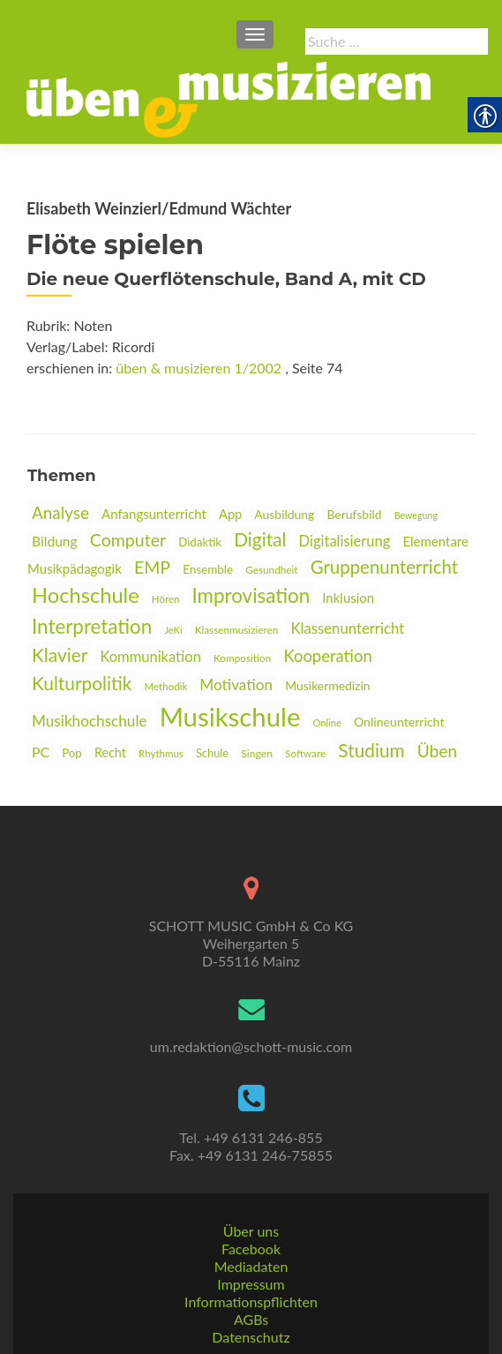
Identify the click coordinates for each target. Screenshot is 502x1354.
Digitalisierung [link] (345, 541)
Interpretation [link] (92, 626)
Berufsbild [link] (353, 514)
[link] (228, 98)
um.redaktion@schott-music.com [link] (251, 1046)
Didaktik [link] (199, 542)
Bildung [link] (55, 541)
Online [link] (327, 722)
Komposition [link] (242, 658)
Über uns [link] (251, 1230)
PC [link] (40, 751)
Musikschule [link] (230, 716)
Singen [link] (257, 753)
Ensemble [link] (208, 569)
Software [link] (305, 753)
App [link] (230, 514)
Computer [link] (128, 540)
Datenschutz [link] (250, 1336)
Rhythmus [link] (161, 753)
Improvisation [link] (251, 595)
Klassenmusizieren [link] (237, 629)
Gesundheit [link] (271, 569)
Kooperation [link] (327, 656)
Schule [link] (212, 753)
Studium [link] (371, 750)
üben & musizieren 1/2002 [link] (198, 367)
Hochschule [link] (85, 595)
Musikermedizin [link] (327, 685)
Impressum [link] (250, 1283)
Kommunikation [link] (150, 657)
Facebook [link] (251, 1248)
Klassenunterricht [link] (347, 628)
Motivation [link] (236, 684)
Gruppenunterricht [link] (384, 566)
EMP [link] (152, 567)
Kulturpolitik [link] (81, 683)
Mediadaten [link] (251, 1266)
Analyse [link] (60, 512)
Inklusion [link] (348, 598)
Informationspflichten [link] (251, 1301)
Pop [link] (72, 753)
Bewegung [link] (416, 515)
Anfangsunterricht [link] (153, 514)
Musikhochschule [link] (89, 720)
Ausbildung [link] (284, 514)
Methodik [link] (166, 686)
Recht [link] (110, 752)
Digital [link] (260, 539)
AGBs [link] (251, 1319)
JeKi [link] (173, 630)
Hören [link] (166, 599)
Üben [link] (437, 751)
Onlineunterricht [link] (399, 721)
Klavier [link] (59, 654)
